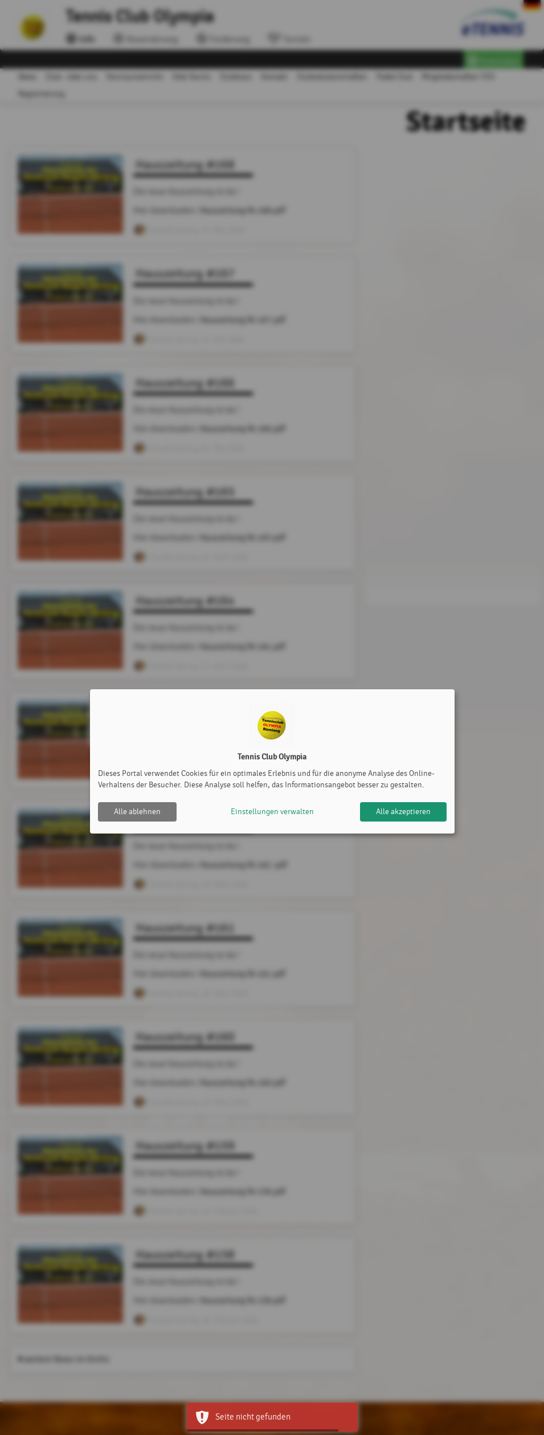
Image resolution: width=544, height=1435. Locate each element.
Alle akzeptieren (403, 811)
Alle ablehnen (137, 811)
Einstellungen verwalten (272, 811)
